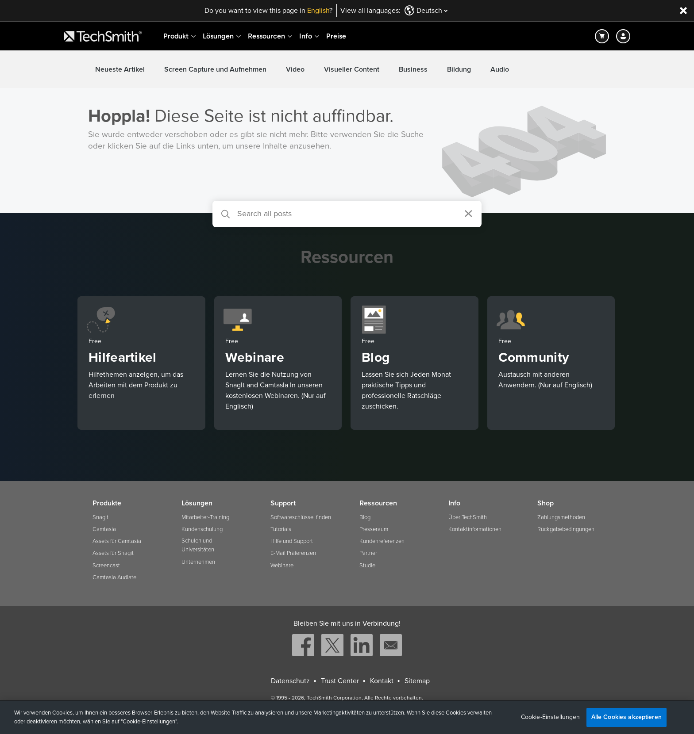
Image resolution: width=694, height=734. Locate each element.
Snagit (100, 517)
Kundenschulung (202, 529)
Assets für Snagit (113, 553)
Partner (368, 553)
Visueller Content (351, 69)
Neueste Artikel (120, 69)
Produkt (176, 36)
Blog (364, 517)
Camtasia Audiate (114, 577)
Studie (367, 565)
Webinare (281, 565)
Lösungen (218, 36)
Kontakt (381, 680)
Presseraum (373, 529)
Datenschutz (290, 680)
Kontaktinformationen (474, 529)
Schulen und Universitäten (197, 545)
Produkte (107, 503)
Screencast (106, 565)
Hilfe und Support (291, 541)
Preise (336, 36)
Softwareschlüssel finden (300, 517)
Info (305, 36)
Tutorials (280, 529)
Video (295, 69)
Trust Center (340, 680)
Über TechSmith (467, 517)
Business (413, 69)
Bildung (459, 69)
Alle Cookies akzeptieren (626, 717)
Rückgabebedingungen (565, 529)
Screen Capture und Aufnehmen (215, 69)
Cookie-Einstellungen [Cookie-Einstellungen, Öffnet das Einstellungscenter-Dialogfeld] (550, 717)
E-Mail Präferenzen (293, 553)
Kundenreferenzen (382, 541)
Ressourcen (266, 36)
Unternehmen (198, 562)
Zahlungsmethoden (561, 517)
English (318, 10)
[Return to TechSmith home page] (103, 36)
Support (283, 503)
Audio (499, 69)
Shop (545, 503)
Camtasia (104, 529)
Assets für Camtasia (117, 541)
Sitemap (417, 680)
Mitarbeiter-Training (205, 517)
